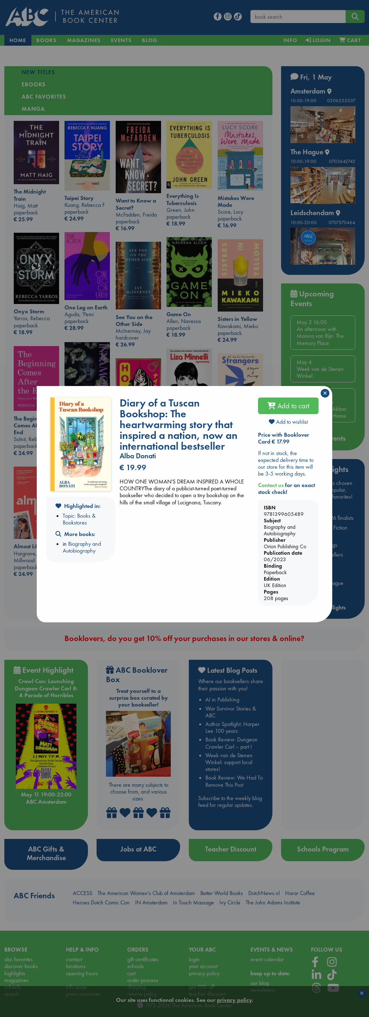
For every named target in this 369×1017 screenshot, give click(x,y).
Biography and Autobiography (82, 547)
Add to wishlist (288, 421)
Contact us (271, 485)
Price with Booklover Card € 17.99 (283, 438)
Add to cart (288, 405)
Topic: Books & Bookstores (79, 519)
